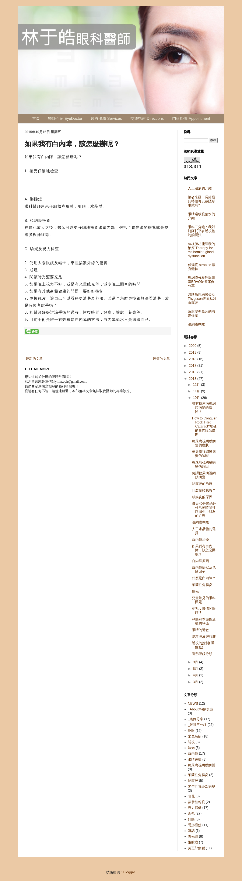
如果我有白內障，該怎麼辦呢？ (203, 550)
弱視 (191, 742)
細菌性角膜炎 (202, 585)
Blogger (129, 872)
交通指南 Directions (147, 118)
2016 (193, 372)
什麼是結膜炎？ (204, 490)
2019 (193, 352)
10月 (197, 398)
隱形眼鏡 (194, 825)
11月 (197, 391)
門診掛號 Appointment (191, 118)
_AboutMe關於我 (201, 709)
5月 (196, 668)
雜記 (191, 831)
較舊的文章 (161, 358)
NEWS (193, 703)
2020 (193, 345)
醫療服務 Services (106, 118)
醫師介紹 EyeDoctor (65, 118)
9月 (196, 662)
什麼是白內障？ (204, 578)
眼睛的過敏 (200, 630)
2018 (193, 359)
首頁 (36, 118)
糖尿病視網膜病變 (201, 765)
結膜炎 (193, 780)
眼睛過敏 (194, 759)
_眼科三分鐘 (197, 725)
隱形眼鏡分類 (202, 654)
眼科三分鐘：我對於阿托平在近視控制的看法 (201, 231)
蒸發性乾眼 (196, 802)
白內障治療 (200, 539)
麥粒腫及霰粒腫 (204, 636)
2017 (193, 365)
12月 (197, 384)
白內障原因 (200, 561)
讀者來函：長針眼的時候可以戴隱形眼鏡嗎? (201, 201)
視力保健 (194, 807)
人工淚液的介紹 (200, 188)
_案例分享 (195, 719)
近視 (191, 813)
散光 (195, 591)
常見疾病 (194, 736)
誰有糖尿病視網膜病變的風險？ (204, 407)
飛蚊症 (193, 842)
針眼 (191, 819)
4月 (196, 675)
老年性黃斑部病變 (201, 786)
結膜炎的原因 (202, 497)
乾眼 (191, 730)
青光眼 (193, 836)
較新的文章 (34, 358)
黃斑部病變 (196, 848)
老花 (191, 796)
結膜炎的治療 (202, 483)
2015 (193, 379)
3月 (196, 682)
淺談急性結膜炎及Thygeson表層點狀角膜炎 (202, 298)
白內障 (193, 753)
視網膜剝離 (196, 324)
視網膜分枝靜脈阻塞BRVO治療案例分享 (201, 281)
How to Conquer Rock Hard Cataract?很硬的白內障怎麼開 (204, 426)
